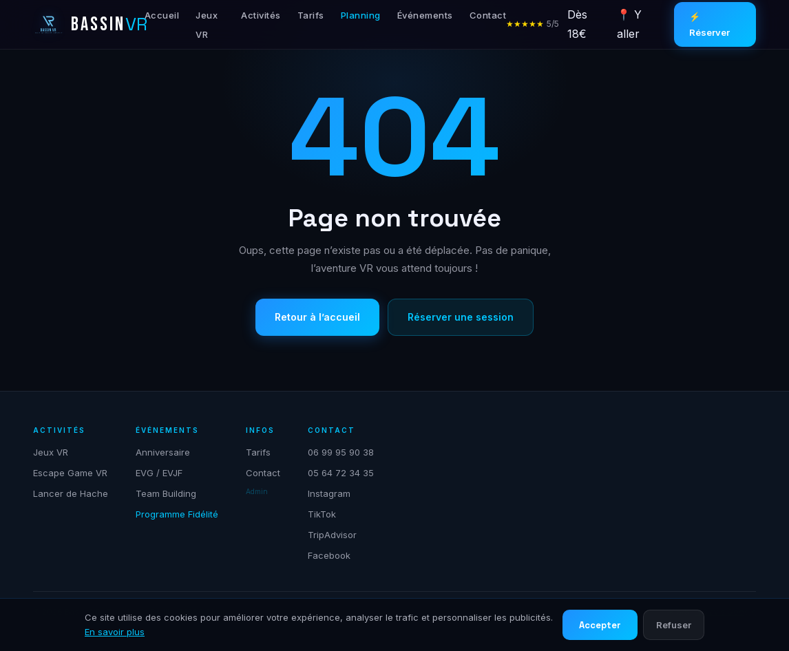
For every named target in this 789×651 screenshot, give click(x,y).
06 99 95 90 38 (341, 452)
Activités (261, 15)
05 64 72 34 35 (341, 472)
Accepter (600, 625)
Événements (425, 15)
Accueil (162, 15)
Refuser (673, 624)
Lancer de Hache (70, 493)
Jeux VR (50, 452)
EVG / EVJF (159, 472)
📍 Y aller (629, 24)
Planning (361, 15)
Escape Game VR (70, 472)
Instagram (329, 493)
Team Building (166, 493)
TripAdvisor (332, 534)
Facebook (329, 555)
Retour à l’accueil (317, 317)
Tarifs (310, 15)
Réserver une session (461, 317)
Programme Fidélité (177, 514)
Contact (488, 15)
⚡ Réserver (709, 24)
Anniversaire (163, 452)
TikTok (322, 514)
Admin (257, 491)
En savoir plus (115, 631)
